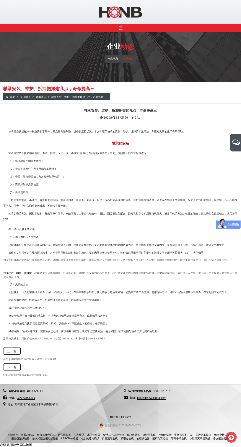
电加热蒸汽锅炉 (90, 438)
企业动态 (25, 96)
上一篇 (11, 351)
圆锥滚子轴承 (32, 272)
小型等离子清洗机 (199, 438)
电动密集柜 (165, 434)
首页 (12, 96)
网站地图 (26, 445)
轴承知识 (128, 58)
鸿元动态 (112, 58)
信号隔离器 (64, 434)
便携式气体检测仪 (113, 434)
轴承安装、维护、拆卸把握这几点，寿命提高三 (78, 96)
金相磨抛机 (133, 434)
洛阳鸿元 (13, 445)
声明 (3, 445)
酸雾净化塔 (27, 434)
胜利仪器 (79, 434)
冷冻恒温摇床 (221, 438)
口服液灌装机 (110, 438)
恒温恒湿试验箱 (20, 438)
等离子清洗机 (179, 438)
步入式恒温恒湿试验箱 (45, 438)
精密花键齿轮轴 (46, 434)
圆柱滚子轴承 (13, 272)
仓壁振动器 (143, 438)
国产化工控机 (203, 434)
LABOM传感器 (69, 438)
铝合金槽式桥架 (223, 434)
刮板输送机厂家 (183, 434)
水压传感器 (93, 434)
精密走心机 (127, 438)
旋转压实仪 (149, 434)
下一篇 (11, 367)
